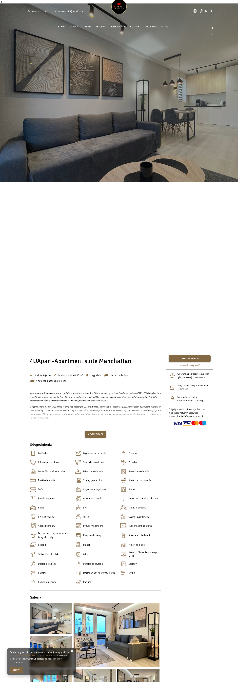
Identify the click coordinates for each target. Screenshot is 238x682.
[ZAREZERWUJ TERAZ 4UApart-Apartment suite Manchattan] (190, 358)
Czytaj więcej (95, 434)
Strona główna (74, 26)
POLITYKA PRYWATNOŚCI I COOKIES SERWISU (31, 655)
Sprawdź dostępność (190, 365)
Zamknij (16, 670)
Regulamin (124, 26)
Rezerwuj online (163, 26)
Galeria (107, 26)
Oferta (93, 26)
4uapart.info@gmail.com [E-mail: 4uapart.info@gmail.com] (70, 11)
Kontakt (141, 26)
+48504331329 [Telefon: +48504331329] (40, 11)
